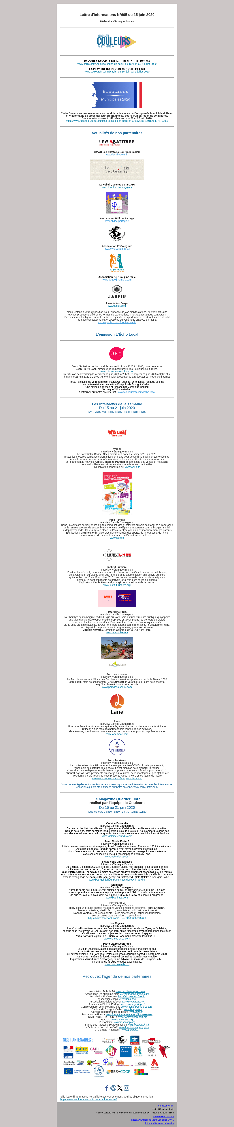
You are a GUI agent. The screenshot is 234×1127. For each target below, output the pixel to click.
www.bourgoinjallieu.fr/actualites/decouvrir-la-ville (117, 879)
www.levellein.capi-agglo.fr (117, 187)
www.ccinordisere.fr (117, 632)
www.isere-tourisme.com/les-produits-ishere (117, 778)
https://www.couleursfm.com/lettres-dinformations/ (88, 1099)
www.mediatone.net (133, 1001)
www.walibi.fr (132, 466)
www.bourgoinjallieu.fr (117, 964)
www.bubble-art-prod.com (130, 991)
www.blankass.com (117, 897)
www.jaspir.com (117, 305)
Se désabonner (165, 1105)
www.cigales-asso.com (117, 938)
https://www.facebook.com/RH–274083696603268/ (117, 918)
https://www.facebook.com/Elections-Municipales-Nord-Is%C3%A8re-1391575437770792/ (117, 120)
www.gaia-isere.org (122, 1019)
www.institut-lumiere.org (117, 585)
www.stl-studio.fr (130, 1029)
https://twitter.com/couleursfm (159, 1123)
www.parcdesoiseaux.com (117, 687)
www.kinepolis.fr (133, 1009)
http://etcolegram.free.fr (117, 248)
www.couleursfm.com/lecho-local (136, 392)
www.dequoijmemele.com (117, 279)
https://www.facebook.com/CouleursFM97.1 (152, 1120)
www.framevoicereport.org (133, 1016)
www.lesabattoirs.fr (117, 154)
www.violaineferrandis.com (117, 836)
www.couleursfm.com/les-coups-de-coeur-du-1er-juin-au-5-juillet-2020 (117, 63)
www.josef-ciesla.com (117, 856)
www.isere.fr (117, 537)
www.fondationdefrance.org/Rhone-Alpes (129, 1014)
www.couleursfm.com (145, 787)
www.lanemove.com (117, 734)
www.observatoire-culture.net (117, 371)
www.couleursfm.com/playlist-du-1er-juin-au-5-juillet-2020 (117, 71)
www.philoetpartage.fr (117, 221)
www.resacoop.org (124, 1022)
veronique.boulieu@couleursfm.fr (117, 322)
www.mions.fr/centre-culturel (137, 1006)
